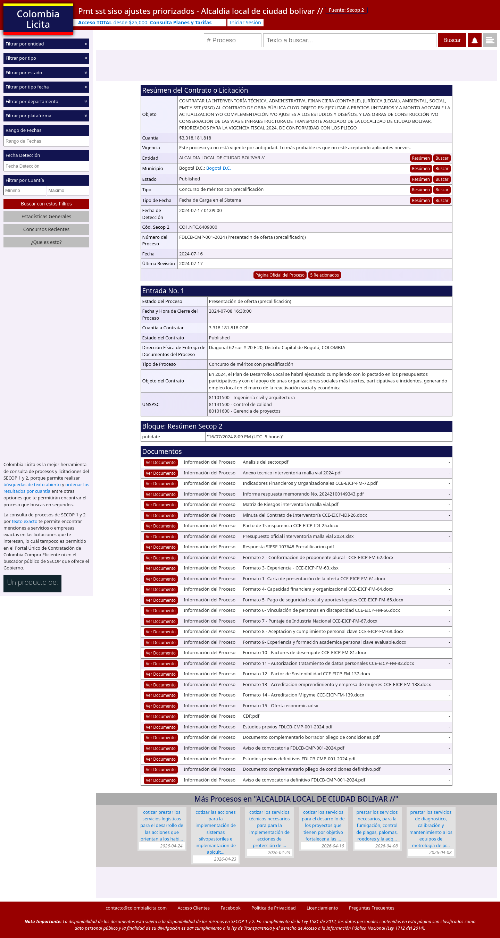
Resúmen (421, 158)
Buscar (441, 158)
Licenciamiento (322, 908)
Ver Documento (161, 462)
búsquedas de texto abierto (32, 484)
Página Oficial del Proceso (280, 275)
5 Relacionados (324, 275)
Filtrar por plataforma (28, 115)
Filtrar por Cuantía (25, 180)
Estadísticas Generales (47, 216)
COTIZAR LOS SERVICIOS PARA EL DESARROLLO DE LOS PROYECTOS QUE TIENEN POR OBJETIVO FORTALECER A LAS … (323, 825)
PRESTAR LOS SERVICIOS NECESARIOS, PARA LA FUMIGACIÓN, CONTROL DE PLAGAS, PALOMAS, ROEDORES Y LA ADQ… (377, 825)
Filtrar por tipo (21, 58)
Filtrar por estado (24, 72)
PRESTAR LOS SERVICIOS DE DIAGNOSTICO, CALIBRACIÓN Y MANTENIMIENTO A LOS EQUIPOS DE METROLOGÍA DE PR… (430, 828)
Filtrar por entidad (25, 44)
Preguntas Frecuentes (371, 908)
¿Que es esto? (46, 242)
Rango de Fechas (23, 130)
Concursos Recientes (46, 229)
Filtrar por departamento (32, 101)
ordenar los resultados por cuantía (46, 487)
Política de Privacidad (273, 908)
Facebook (230, 908)
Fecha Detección (23, 155)
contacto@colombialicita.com (136, 908)
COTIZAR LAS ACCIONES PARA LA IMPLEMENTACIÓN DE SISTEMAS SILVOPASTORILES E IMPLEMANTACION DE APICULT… (215, 832)
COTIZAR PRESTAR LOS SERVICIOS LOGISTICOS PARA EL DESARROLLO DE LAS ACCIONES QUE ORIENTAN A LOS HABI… (161, 825)
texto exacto (24, 521)
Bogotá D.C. (218, 168)
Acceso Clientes (193, 908)
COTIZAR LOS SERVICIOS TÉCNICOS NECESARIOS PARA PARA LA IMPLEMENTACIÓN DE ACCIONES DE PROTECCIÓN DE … (269, 828)
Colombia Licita (38, 19)
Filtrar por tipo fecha (27, 87)
